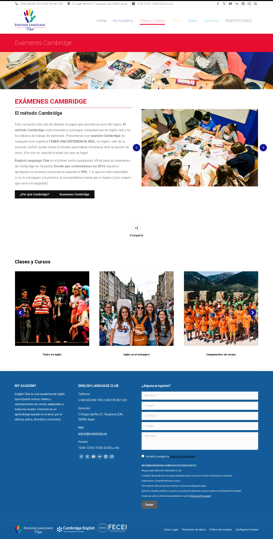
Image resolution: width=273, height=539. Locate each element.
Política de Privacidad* (183, 456)
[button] (136, 147)
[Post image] (52, 308)
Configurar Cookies (247, 529)
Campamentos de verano (221, 354)
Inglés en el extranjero (136, 354)
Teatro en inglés (52, 354)
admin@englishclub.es (92, 433)
